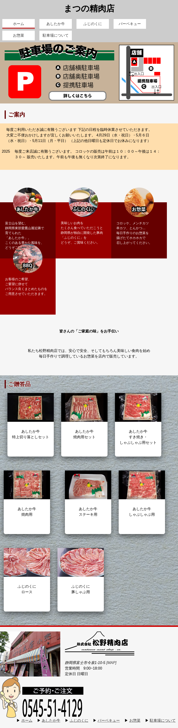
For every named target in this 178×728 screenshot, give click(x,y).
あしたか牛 (55, 24)
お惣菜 (18, 35)
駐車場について (56, 35)
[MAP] (111, 663)
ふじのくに (92, 24)
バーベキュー (130, 24)
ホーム (18, 24)
